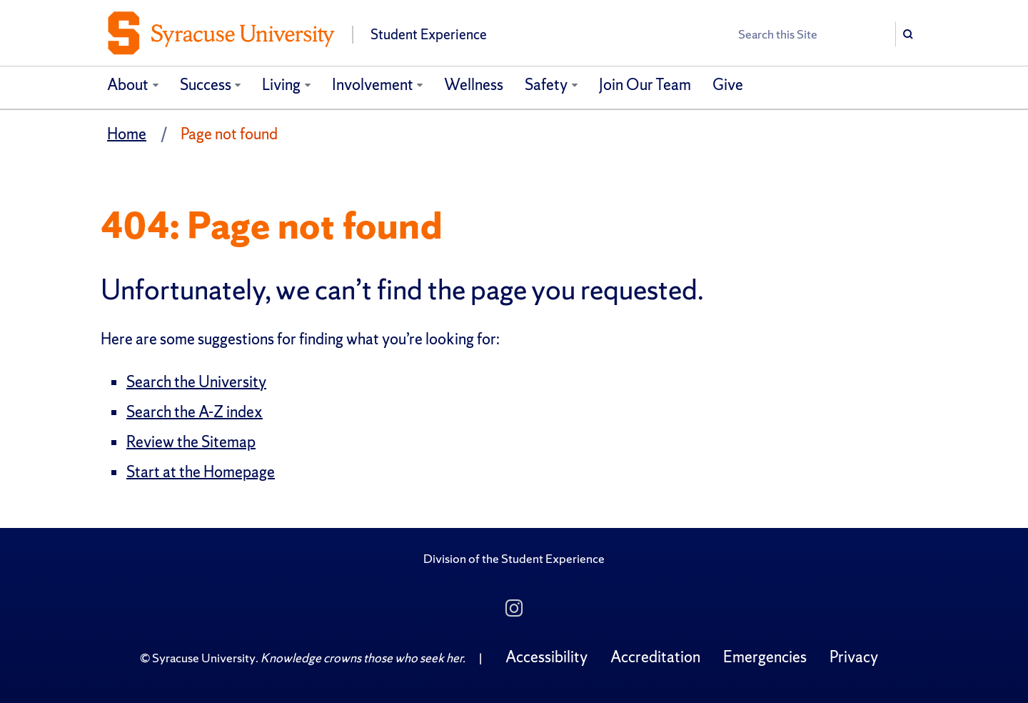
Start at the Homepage (200, 472)
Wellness (473, 84)
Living (281, 84)
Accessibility (546, 657)
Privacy (854, 657)
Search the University (196, 382)
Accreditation (655, 657)
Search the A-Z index (194, 412)
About (127, 84)
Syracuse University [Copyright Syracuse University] (204, 657)
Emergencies (765, 657)
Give (727, 84)
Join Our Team (645, 84)
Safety (546, 84)
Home (126, 134)
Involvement (372, 84)
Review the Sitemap (191, 442)
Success (205, 84)
